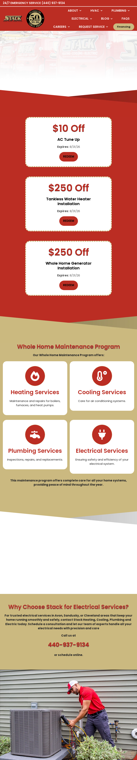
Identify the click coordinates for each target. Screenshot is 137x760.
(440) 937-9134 (53, 3)
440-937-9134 (68, 585)
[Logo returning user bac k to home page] (13, 19)
